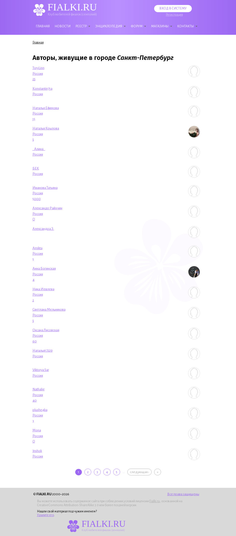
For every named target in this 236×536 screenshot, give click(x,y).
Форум (136, 26)
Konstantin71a (42, 88)
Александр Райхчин (47, 208)
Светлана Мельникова (49, 309)
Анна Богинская (44, 268)
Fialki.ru (154, 501)
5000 (37, 199)
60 (35, 341)
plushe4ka (40, 410)
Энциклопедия (108, 26)
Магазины (160, 26)
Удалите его (45, 515)
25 (34, 79)
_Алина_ (39, 149)
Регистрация (174, 14)
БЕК (36, 168)
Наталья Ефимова (46, 108)
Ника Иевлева (43, 289)
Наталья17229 (43, 350)
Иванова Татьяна (45, 188)
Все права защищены (183, 494)
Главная (43, 26)
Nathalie (39, 389)
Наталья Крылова (46, 128)
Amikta (37, 248)
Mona (37, 430)
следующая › (139, 472)
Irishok (37, 451)
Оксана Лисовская (46, 330)
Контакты (185, 26)
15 (34, 119)
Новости (62, 26)
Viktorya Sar (41, 370)
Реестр (81, 26)
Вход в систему (173, 8)
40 (35, 400)
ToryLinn (38, 68)
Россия (38, 74)
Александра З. (43, 229)
